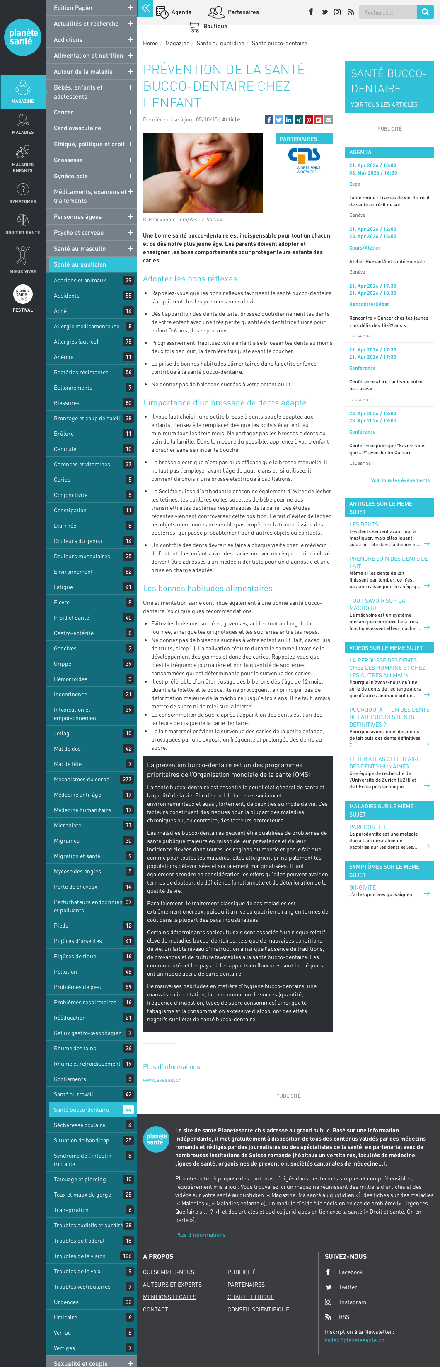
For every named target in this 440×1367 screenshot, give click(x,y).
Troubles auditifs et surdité (88, 1225)
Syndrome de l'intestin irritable (82, 1159)
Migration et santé (77, 855)
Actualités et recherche (86, 23)
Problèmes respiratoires (85, 1002)
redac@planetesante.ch (354, 1339)
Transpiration (71, 1209)
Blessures (67, 402)
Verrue (62, 1332)
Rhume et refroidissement (87, 1063)
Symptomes (23, 201)
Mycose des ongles (77, 871)
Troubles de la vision (80, 1255)
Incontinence (70, 694)
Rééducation (70, 1017)
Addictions (68, 39)
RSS (337, 1317)
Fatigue (63, 586)
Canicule (65, 448)
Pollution (65, 971)
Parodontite (368, 826)
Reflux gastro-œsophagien (88, 1032)
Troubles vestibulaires (82, 1286)
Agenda (180, 11)
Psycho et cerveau (79, 232)
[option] (304, 160)
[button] (269, 119)
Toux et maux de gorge (82, 1194)
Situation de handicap (81, 1140)
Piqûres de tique (75, 956)
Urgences (66, 1301)
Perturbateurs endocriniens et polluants (90, 906)
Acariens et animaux (80, 280)
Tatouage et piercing (80, 1179)
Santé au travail (73, 1094)
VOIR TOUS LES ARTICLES (384, 104)
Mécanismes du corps (81, 779)
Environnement (73, 571)
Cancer (64, 112)
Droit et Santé (22, 232)
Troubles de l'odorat (79, 1240)
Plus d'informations (200, 1234)
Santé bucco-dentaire (81, 1109)
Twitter (341, 1287)
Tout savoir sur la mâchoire (377, 604)
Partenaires (243, 11)
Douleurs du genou (78, 540)
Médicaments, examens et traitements (90, 196)
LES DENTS (363, 524)
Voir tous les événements (400, 480)
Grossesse (68, 159)
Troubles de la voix (77, 1271)
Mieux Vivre (23, 271)
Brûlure (64, 433)
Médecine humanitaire (82, 809)
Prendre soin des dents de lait (388, 562)
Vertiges (64, 1347)
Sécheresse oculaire (79, 1124)
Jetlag (62, 733)
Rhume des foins (75, 1048)
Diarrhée (65, 525)
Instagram (345, 1301)
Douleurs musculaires (82, 556)
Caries (62, 479)
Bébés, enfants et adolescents (78, 91)
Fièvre (62, 602)
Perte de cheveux (75, 886)
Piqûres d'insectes (78, 940)
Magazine (23, 101)
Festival (23, 310)
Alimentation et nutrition (88, 55)
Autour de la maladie (83, 71)
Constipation (70, 510)
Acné (60, 310)
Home (150, 42)
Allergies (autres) (76, 341)
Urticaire (65, 1317)
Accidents (67, 295)
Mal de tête (68, 763)
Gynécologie (71, 175)
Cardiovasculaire (77, 127)
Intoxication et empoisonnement (76, 713)
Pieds (61, 925)
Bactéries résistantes (81, 372)
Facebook (344, 1272)
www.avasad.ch (162, 1079)
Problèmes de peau (78, 986)
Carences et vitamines (82, 464)
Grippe (62, 663)
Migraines (67, 840)
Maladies (23, 132)
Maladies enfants (23, 167)
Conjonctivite (70, 494)
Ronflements (70, 1078)
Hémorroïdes (70, 678)
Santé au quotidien (80, 264)
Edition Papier (73, 7)
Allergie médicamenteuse (86, 326)
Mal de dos (67, 748)
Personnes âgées (78, 216)
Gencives (65, 648)
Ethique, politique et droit (89, 144)
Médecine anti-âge (77, 794)
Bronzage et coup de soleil (87, 418)
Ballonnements (73, 387)
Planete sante (22, 37)
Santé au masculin (80, 248)
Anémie (63, 356)
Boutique (214, 25)
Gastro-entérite (74, 632)
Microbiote (67, 825)
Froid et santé (71, 617)
